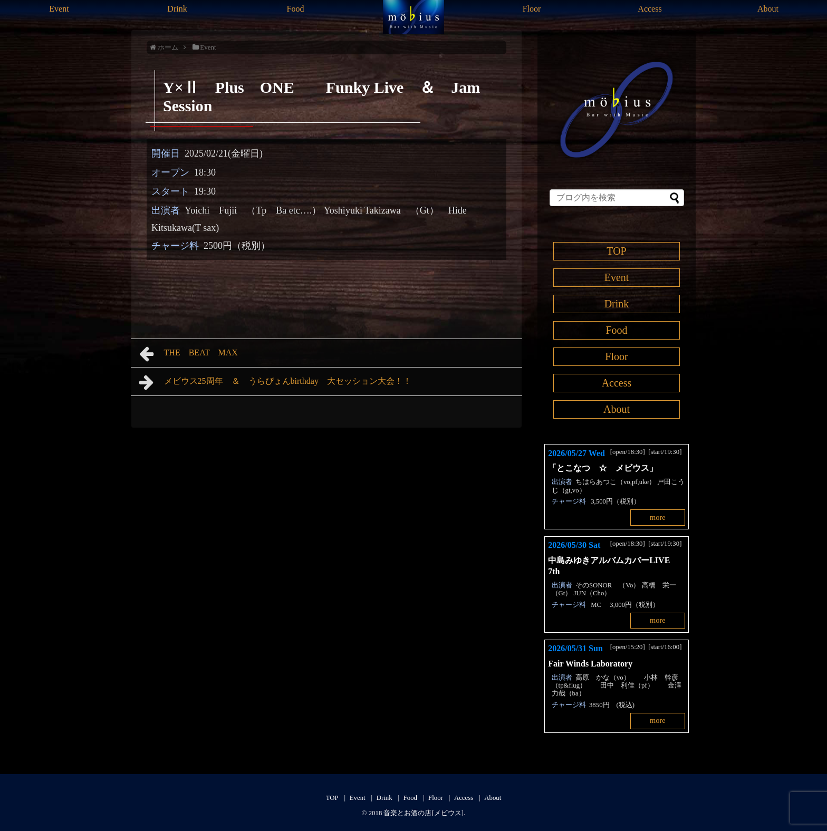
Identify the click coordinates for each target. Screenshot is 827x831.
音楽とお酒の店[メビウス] (423, 813)
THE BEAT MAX (192, 353)
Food (295, 8)
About (767, 8)
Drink (177, 8)
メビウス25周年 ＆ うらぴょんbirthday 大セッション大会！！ (275, 382)
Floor (532, 8)
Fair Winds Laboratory (590, 663)
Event (59, 8)
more (658, 517)
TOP (616, 251)
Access (649, 8)
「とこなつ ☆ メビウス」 (603, 467)
